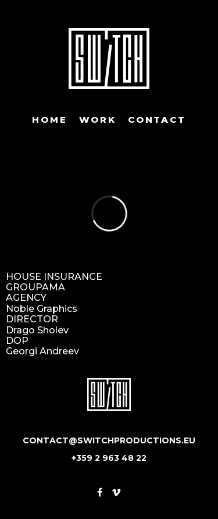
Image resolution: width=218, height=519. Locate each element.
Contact (157, 120)
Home (49, 120)
